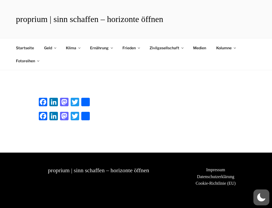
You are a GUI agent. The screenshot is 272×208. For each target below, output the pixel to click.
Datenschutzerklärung (215, 176)
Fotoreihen (28, 61)
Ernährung (102, 48)
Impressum (215, 169)
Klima (73, 48)
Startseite (25, 48)
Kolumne (226, 48)
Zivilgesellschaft (167, 48)
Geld (50, 48)
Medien (199, 48)
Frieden (131, 48)
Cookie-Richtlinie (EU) (216, 183)
